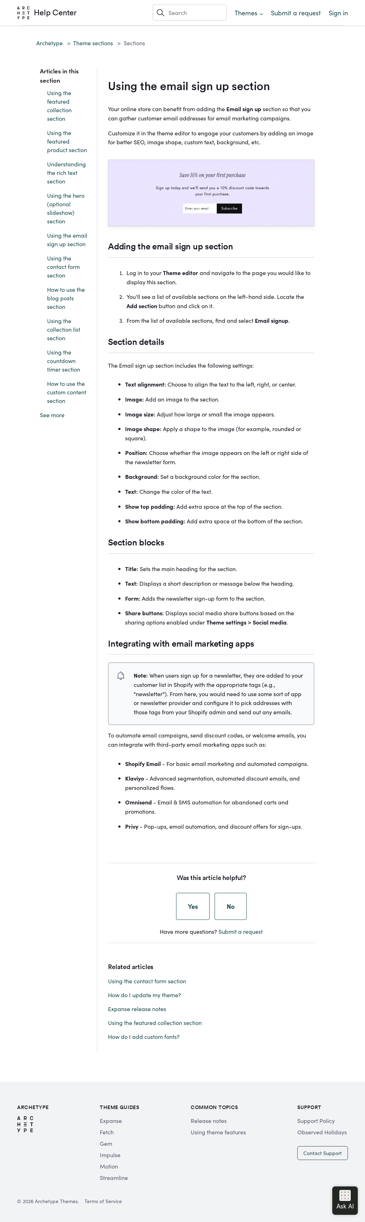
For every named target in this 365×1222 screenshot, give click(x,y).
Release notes (209, 1120)
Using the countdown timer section (63, 360)
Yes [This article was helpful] (193, 906)
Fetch (107, 1132)
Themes (246, 12)
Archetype (49, 43)
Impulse (110, 1155)
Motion (109, 1166)
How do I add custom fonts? (144, 1036)
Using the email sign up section (67, 239)
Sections (134, 43)
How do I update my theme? (144, 995)
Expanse (111, 1120)
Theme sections (93, 43)
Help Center (55, 12)
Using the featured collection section (59, 105)
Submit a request (296, 12)
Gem (106, 1143)
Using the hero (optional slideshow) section (65, 208)
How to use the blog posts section (66, 297)
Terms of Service (103, 1201)
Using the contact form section (63, 266)
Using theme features (218, 1132)
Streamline (114, 1177)
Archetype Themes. (57, 1201)
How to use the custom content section (66, 391)
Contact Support (322, 1152)
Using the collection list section (63, 329)
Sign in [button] (338, 12)
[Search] (190, 12)
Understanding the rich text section (66, 172)
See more (52, 415)
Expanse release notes (137, 1009)
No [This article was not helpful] (231, 906)
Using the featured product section (67, 141)
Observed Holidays (322, 1132)
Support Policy (316, 1120)
